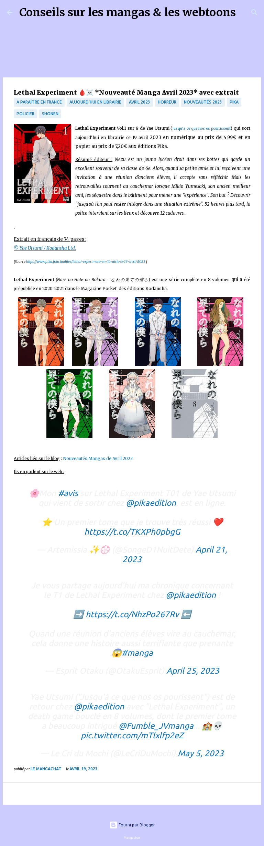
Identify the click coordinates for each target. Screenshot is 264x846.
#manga (137, 652)
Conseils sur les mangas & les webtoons (127, 12)
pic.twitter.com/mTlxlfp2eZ (132, 735)
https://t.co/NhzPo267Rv (132, 614)
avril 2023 (139, 102)
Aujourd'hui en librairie (95, 102)
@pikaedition (151, 502)
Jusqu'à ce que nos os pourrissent (201, 128)
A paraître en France (39, 102)
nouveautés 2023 (203, 102)
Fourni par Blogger (132, 825)
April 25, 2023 (192, 670)
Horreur (167, 102)
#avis (68, 493)
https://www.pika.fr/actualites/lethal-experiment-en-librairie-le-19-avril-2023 (85, 261)
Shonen (50, 113)
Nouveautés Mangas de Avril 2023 (99, 458)
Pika (234, 102)
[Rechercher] (245, 12)
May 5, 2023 (201, 753)
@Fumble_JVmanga (156, 725)
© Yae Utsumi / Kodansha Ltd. (45, 248)
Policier (25, 113)
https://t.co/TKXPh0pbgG (132, 531)
